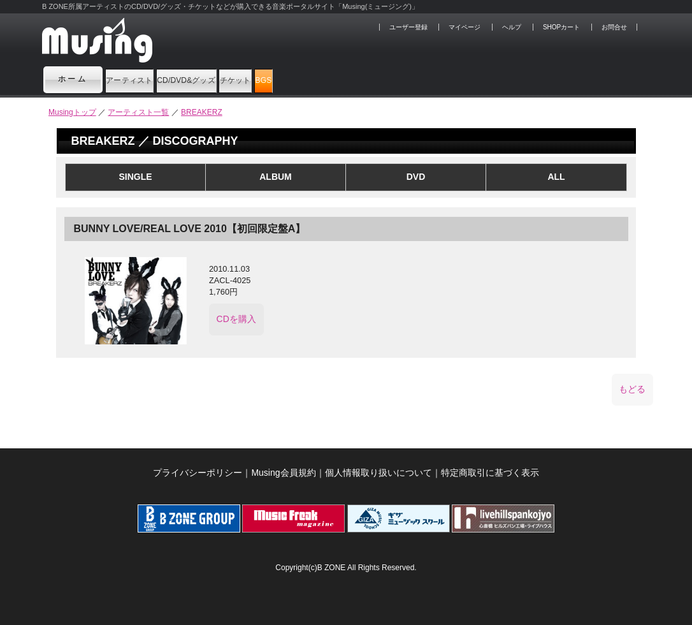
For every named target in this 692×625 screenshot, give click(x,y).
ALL (556, 177)
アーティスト (150, 79)
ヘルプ (511, 27)
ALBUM (275, 177)
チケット (346, 79)
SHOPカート (561, 27)
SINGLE (135, 177)
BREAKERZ (201, 112)
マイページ (464, 27)
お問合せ (614, 27)
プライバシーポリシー (197, 472)
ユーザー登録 (408, 27)
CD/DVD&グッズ (253, 79)
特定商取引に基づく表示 (490, 472)
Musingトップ (72, 112)
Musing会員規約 (283, 472)
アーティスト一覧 (138, 112)
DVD (416, 177)
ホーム (73, 79)
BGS (410, 79)
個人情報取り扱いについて (378, 472)
